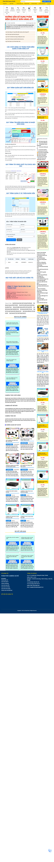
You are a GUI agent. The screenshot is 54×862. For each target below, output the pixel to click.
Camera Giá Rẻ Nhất (41, 258)
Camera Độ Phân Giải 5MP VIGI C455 (42, 58)
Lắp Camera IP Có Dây (42, 156)
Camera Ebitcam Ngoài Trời (20, 411)
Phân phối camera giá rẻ (9, 1)
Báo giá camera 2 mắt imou (24, 398)
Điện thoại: (27, 231)
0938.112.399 (46, 1)
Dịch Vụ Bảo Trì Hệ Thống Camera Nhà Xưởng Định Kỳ (12, 342)
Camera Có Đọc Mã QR (41, 252)
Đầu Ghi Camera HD (41, 158)
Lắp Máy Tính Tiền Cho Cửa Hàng (42, 351)
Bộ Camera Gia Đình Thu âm (26, 309)
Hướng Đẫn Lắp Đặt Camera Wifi (12, 538)
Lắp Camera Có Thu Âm (42, 151)
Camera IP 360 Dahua (41, 288)
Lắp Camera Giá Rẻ (42, 149)
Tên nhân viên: (13, 231)
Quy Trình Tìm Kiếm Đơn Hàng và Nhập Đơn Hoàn (15, 36)
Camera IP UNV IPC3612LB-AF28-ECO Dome (27, 492)
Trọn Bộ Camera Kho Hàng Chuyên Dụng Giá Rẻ (12, 466)
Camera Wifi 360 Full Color (42, 302)
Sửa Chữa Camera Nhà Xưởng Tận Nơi (11, 360)
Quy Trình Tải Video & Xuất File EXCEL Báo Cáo (15, 39)
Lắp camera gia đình (5, 585)
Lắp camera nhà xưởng (5, 588)
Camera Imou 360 (40, 298)
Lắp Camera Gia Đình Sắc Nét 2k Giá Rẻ (12, 441)
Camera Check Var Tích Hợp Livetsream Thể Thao (43, 313)
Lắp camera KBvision (42, 142)
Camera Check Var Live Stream (18, 399)
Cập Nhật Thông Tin (11, 239)
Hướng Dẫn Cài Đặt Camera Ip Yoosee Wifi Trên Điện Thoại (27, 556)
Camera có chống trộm (41, 262)
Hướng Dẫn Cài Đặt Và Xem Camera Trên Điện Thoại (27, 538)
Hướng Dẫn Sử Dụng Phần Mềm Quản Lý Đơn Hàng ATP (12, 323)
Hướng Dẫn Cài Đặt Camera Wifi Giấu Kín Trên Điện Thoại (12, 556)
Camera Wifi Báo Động (16, 412)
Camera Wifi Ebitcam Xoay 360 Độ (11, 408)
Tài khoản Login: (13, 226)
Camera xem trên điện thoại (6, 590)
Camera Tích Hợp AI (41, 155)
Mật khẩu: (27, 226)
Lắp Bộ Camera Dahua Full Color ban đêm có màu (14, 418)
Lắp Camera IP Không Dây (42, 152)
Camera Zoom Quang (42, 153)
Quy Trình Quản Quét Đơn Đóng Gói (12, 34)
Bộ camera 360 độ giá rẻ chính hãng (43, 199)
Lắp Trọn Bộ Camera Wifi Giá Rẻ (12, 420)
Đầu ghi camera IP (41, 159)
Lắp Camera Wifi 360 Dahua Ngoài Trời (26, 408)
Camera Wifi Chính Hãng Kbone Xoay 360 (13, 409)
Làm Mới (19, 239)
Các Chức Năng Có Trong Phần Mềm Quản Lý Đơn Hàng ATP (17, 32)
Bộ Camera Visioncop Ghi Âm (24, 420)
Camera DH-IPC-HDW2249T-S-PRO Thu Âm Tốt (42, 90)
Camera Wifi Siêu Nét (41, 280)
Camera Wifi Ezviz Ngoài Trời (42, 279)
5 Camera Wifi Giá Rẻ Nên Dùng (29, 401)
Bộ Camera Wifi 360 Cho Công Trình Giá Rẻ (26, 439)
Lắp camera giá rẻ (4, 581)
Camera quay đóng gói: (20, 236)
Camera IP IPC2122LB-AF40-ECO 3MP (42, 482)
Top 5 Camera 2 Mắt (19, 401)
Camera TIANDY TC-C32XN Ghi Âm (42, 117)
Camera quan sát (4, 579)
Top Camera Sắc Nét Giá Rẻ (10, 402)
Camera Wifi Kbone (40, 277)
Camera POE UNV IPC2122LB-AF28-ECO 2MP (42, 454)
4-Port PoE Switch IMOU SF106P (42, 400)
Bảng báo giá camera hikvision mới (12, 398)
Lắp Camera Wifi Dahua (26, 409)
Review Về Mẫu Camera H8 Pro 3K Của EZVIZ (22, 307)
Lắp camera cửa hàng (5, 586)
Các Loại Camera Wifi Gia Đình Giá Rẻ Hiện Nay (12, 378)
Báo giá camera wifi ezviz (42, 284)
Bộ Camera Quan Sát (42, 141)
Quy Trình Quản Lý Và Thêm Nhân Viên (13, 41)
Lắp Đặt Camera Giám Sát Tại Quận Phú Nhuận (22, 303)
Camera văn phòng (5, 583)
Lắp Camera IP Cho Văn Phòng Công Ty (17, 313)
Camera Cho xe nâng (41, 253)
